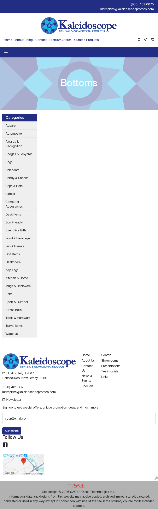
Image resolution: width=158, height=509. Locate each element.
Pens (9, 294)
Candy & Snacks (16, 178)
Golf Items (12, 254)
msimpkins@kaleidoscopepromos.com (127, 9)
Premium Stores (60, 40)
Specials (87, 386)
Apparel (10, 125)
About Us (88, 360)
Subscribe (12, 431)
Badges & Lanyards (18, 154)
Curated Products (86, 40)
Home (8, 40)
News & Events (86, 378)
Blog (29, 40)
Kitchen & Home (16, 278)
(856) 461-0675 (142, 4)
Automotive (13, 133)
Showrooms (108, 360)
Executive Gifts (15, 230)
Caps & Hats (14, 186)
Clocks (10, 194)
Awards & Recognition (13, 143)
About (19, 40)
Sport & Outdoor (16, 302)
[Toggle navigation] (6, 51)
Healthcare (13, 262)
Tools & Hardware (18, 318)
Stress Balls (13, 310)
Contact (41, 40)
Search (106, 355)
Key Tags (12, 270)
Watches (11, 334)
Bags (9, 162)
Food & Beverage (17, 238)
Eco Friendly (14, 222)
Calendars (12, 170)
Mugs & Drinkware (18, 286)
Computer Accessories (14, 204)
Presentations (108, 366)
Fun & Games (14, 246)
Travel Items (14, 326)
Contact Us (87, 368)
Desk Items (13, 214)
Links (104, 377)
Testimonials (108, 371)
